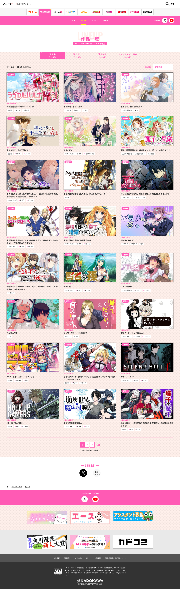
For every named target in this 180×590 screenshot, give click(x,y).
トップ (68, 20)
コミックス (95, 20)
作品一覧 (81, 20)
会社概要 (56, 559)
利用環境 (98, 559)
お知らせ (110, 20)
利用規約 (67, 559)
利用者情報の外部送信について (116, 559)
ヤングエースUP (17, 488)
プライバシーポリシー (82, 559)
